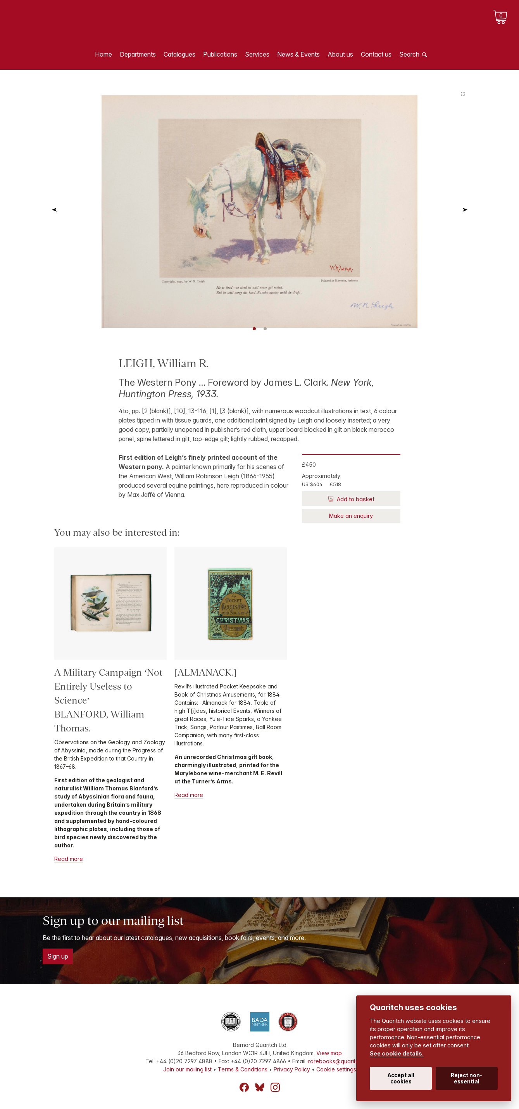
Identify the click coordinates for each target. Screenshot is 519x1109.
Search (409, 54)
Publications (220, 54)
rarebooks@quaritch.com (341, 1061)
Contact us (376, 54)
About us (340, 54)
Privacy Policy (292, 1069)
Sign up (57, 956)
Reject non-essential (467, 1078)
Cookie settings (336, 1069)
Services (257, 54)
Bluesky (259, 1087)
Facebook (244, 1087)
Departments (138, 54)
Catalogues (179, 54)
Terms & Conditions (242, 1069)
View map (329, 1053)
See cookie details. (397, 1053)
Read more (68, 858)
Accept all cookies (401, 1078)
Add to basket (354, 499)
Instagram (275, 1087)
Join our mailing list (187, 1069)
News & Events (298, 54)
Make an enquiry (351, 515)
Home (103, 54)
